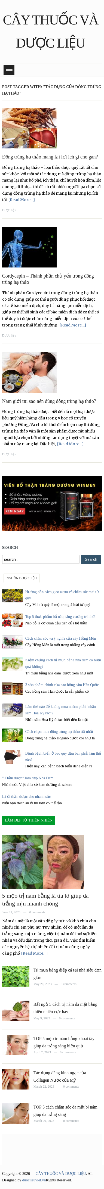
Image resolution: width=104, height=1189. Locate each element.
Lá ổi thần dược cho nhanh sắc (26, 797)
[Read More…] (21, 199)
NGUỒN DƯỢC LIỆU (22, 578)
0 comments (37, 912)
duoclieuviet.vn (34, 1180)
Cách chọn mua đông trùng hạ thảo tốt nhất (59, 732)
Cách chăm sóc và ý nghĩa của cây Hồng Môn (60, 638)
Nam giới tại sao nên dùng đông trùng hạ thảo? (49, 401)
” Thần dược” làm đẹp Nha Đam (27, 778)
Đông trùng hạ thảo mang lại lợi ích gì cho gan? (50, 157)
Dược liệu (9, 210)
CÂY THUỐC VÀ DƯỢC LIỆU (61, 1174)
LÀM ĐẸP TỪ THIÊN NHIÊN (29, 820)
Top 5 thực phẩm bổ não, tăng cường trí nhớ (60, 617)
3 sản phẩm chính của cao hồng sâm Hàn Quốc (62, 685)
